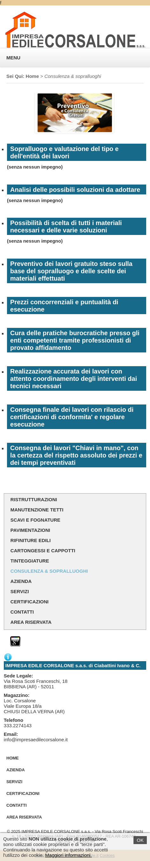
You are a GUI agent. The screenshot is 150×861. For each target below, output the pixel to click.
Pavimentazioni (30, 530)
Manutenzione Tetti (37, 509)
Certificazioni (29, 601)
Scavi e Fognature (35, 520)
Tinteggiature (29, 560)
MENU (13, 57)
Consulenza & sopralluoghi (49, 571)
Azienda (21, 581)
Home (32, 76)
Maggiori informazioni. (68, 855)
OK (140, 840)
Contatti (22, 612)
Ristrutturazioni (33, 499)
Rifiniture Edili (30, 540)
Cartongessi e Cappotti (42, 550)
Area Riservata (30, 622)
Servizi (19, 591)
